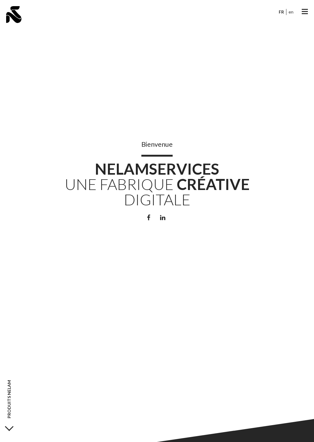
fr (281, 11)
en (291, 11)
